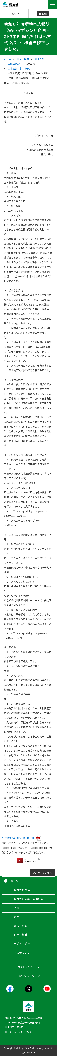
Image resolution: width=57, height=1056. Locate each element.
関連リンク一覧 (26, 975)
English (43, 13)
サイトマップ (25, 967)
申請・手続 (23, 59)
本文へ (13, 13)
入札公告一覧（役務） (20, 68)
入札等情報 (14, 64)
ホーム (7, 59)
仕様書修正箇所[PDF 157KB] (22, 838)
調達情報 (39, 59)
